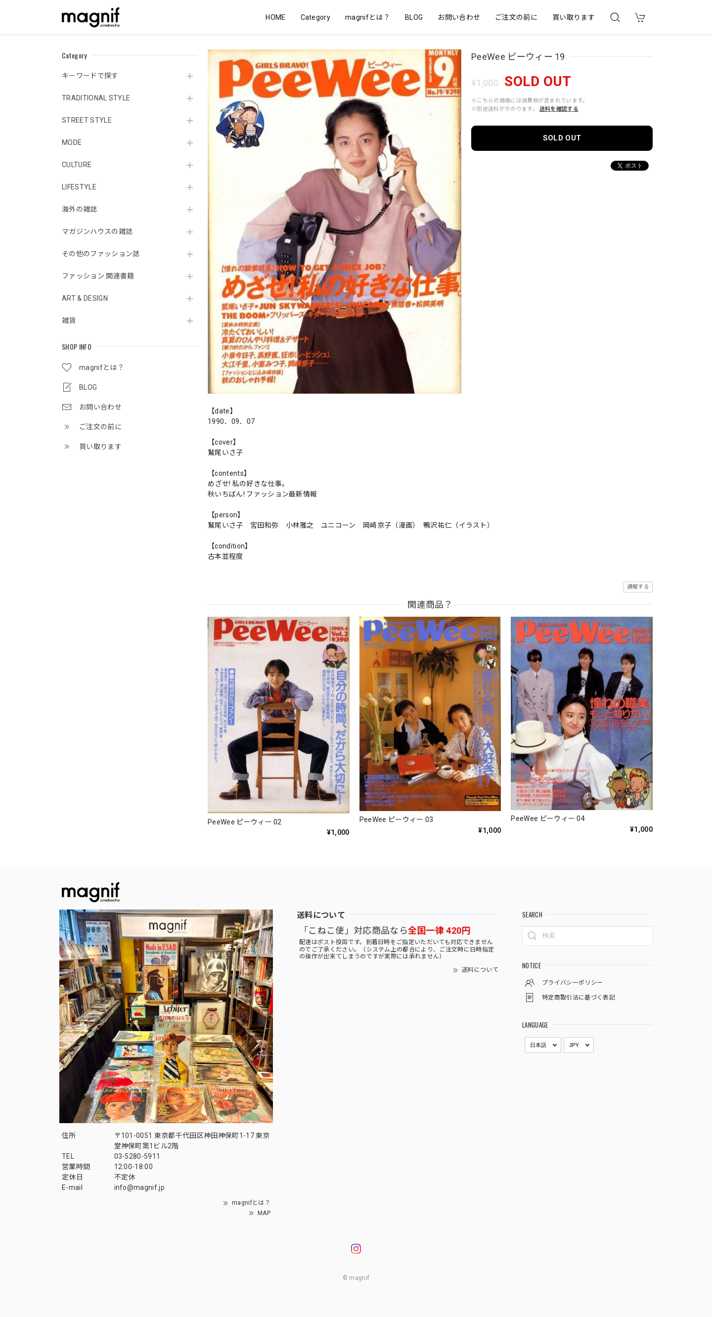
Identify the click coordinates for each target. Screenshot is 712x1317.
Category (316, 17)
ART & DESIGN (85, 298)
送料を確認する (558, 109)
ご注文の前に (516, 17)
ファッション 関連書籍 (98, 276)
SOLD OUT (562, 138)
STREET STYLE (87, 120)
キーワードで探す (90, 76)
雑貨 (69, 320)
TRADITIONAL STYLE (96, 98)
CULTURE (76, 165)
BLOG (414, 17)
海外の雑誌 (79, 209)
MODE (72, 142)
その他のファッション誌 (101, 254)
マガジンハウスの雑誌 (97, 231)
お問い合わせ (459, 17)
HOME (275, 17)
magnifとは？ (367, 17)
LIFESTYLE (79, 187)
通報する (638, 587)
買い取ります (573, 17)
